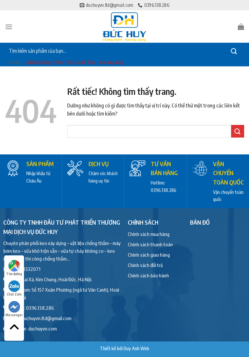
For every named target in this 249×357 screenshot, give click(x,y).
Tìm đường (14, 268)
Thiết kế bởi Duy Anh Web (124, 348)
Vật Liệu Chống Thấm (44, 62)
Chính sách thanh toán (150, 244)
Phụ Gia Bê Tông (81, 62)
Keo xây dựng (112, 62)
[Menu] (9, 27)
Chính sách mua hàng (149, 234)
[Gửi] (234, 51)
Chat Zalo (14, 288)
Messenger (14, 309)
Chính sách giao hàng (149, 255)
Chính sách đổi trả (145, 265)
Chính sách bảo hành (148, 275)
